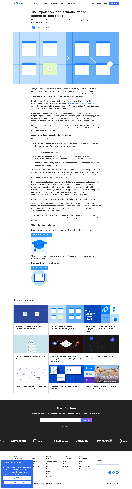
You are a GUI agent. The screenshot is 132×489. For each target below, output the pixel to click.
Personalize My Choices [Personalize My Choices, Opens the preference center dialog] (17, 482)
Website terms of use (46, 483)
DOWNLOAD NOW (40, 268)
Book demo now (96, 3)
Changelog (82, 463)
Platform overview (18, 458)
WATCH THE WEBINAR (42, 235)
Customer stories (51, 461)
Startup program (35, 466)
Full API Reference (84, 466)
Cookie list (58, 483)
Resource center (51, 463)
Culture (65, 461)
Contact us (66, 466)
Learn (48, 466)
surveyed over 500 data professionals (82, 103)
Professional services (52, 474)
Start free (113, 3)
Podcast (48, 476)
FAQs (80, 469)
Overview (32, 458)
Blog (47, 458)
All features (33, 461)
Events (48, 471)
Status (81, 461)
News (48, 469)
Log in (105, 3)
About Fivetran (67, 458)
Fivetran (39, 27)
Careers (65, 463)
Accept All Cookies (17, 478)
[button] (36, 3)
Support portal (83, 458)
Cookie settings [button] (33, 483)
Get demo (65, 427)
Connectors (54, 3)
